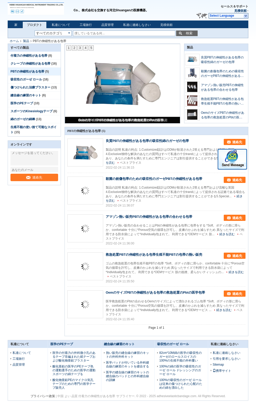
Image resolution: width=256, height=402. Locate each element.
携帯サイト (222, 371)
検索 (189, 33)
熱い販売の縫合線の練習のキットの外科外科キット (127, 354)
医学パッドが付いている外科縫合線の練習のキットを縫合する (127, 364)
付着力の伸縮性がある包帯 (28, 55)
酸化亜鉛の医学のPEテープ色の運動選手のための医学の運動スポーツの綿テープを (73, 370)
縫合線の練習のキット (25, 95)
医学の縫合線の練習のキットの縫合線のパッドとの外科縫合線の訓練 (127, 376)
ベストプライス (130, 162)
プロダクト (34, 25)
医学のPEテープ (21, 103)
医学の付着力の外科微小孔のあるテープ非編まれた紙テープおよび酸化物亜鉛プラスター (73, 356)
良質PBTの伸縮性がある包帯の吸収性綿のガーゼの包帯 (222, 60)
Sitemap (218, 364)
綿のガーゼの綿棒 (22, 119)
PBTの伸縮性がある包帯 (27, 71)
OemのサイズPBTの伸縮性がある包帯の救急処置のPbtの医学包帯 (123, 120)
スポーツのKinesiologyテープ (31, 111)
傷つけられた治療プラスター (30, 87)
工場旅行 (86, 25)
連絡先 (34, 177)
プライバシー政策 (42, 396)
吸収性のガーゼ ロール (26, 79)
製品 (26, 41)
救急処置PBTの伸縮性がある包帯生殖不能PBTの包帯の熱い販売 (222, 101)
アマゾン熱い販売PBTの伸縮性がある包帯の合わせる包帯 (222, 87)
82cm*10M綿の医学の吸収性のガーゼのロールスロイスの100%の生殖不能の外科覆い (180, 356)
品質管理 (107, 25)
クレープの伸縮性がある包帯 (30, 63)
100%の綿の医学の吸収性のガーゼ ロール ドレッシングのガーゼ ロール (180, 370)
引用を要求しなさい (226, 358)
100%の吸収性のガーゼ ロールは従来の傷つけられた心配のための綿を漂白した (180, 383)
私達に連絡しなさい (137, 25)
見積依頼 (240, 11)
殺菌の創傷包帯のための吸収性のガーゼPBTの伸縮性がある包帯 (222, 73)
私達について (61, 25)
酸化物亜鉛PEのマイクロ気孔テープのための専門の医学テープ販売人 (73, 383)
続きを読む (227, 234)
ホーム (14, 41)
